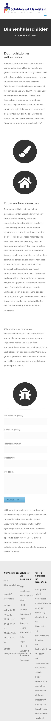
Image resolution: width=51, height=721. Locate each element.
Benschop (24, 614)
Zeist (22, 637)
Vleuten (23, 651)
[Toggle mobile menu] (45, 14)
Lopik (22, 619)
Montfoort (24, 632)
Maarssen (24, 655)
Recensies (24, 660)
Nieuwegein (25, 595)
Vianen (23, 600)
